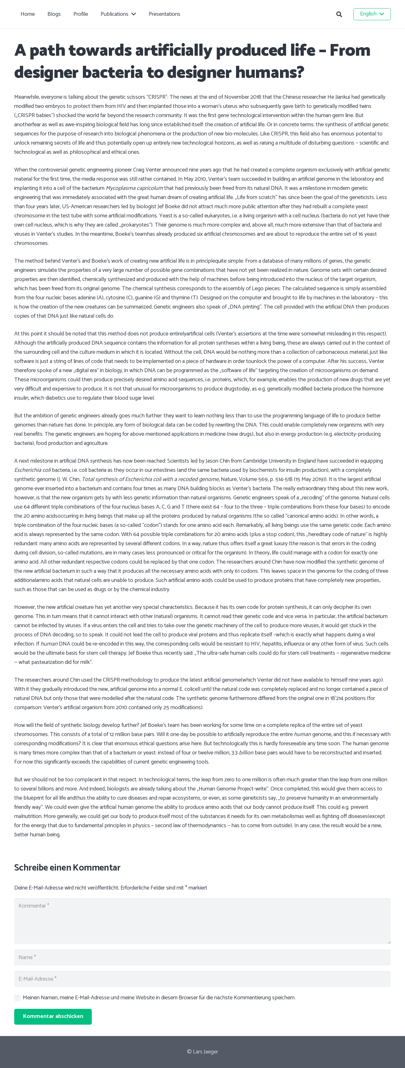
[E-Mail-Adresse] (202, 979)
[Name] (202, 957)
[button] (339, 14)
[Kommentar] (202, 921)
